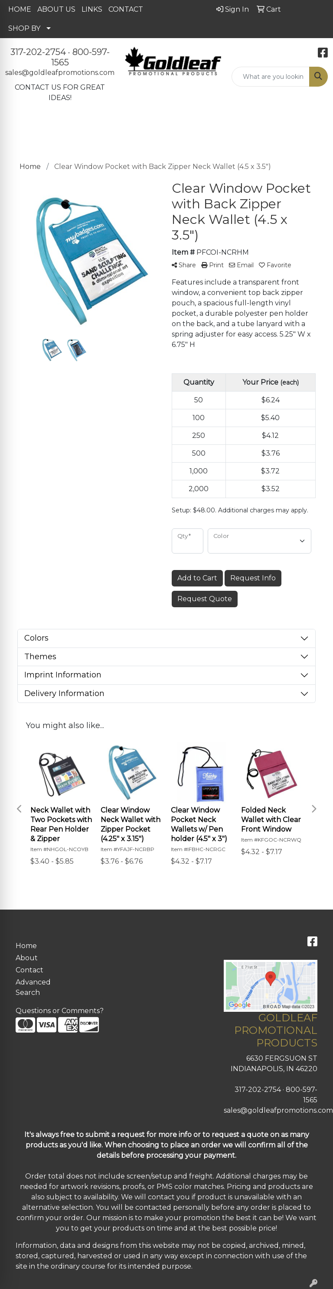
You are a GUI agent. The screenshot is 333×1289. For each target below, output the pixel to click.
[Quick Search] (271, 77)
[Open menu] (315, 131)
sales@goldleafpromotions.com (59, 72)
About (27, 958)
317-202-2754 (38, 52)
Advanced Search (33, 987)
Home (26, 946)
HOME (19, 9)
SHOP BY (24, 28)
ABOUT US (56, 9)
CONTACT (125, 9)
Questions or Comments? (60, 1011)
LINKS (92, 9)
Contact (29, 970)
